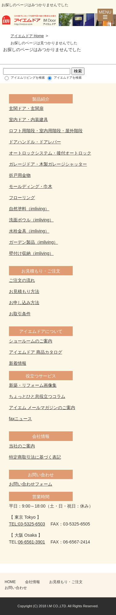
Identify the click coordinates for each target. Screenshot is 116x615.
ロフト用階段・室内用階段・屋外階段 (46, 130)
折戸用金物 (20, 175)
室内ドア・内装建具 (28, 119)
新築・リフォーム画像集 (33, 385)
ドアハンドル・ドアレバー (35, 141)
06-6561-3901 (31, 541)
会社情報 (32, 582)
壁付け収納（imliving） (31, 253)
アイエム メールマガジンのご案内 (42, 407)
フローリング (22, 197)
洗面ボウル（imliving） (31, 219)
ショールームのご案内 (30, 340)
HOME (10, 582)
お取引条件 (20, 313)
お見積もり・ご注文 (66, 582)
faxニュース (20, 418)
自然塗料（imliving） (29, 208)
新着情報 (17, 363)
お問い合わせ (16, 588)
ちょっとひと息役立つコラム (37, 396)
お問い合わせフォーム (30, 484)
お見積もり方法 (24, 291)
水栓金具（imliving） (29, 231)
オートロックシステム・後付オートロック (50, 152)
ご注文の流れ (22, 280)
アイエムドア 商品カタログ (35, 352)
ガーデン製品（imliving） (33, 242)
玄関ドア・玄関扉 (26, 108)
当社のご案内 (22, 445)
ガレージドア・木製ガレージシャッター (48, 164)
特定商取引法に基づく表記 (35, 457)
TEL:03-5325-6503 (27, 523)
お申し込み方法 (24, 302)
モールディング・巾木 (30, 186)
